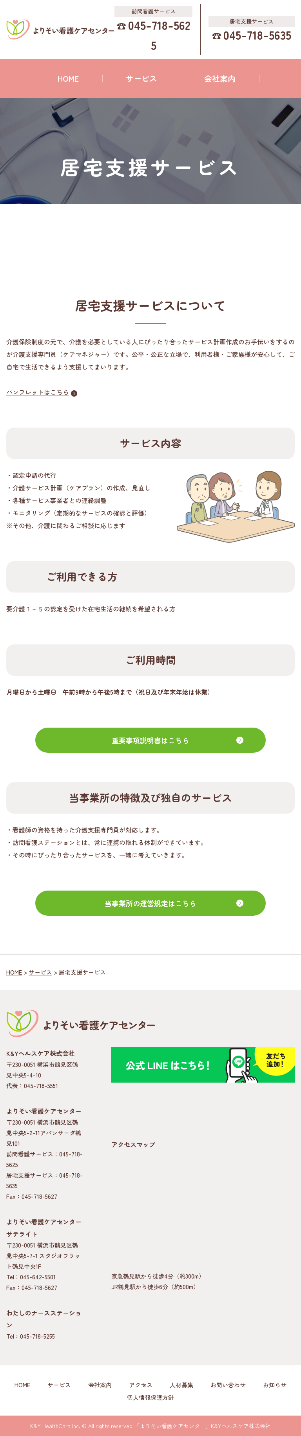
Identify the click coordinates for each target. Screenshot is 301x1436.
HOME (68, 78)
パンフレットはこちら (37, 392)
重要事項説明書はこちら (150, 740)
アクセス (140, 1385)
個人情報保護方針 (150, 1397)
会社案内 (220, 78)
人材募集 (181, 1385)
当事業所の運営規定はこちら (150, 903)
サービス (141, 78)
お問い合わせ (228, 1385)
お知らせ (274, 1385)
